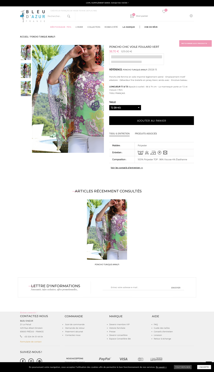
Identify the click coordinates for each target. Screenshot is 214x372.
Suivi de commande (75, 324)
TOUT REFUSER (182, 367)
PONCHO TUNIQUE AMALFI (135, 70)
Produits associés (146, 133)
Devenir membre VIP (119, 324)
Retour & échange (162, 338)
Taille (112, 102)
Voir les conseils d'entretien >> (127, 168)
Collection (93, 27)
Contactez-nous (72, 335)
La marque (129, 27)
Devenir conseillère (118, 335)
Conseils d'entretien (163, 331)
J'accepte (204, 367)
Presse (112, 331)
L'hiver (79, 27)
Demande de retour (75, 328)
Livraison (158, 335)
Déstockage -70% (60, 27)
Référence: (115, 69)
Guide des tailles (162, 328)
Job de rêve (151, 27)
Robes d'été (111, 27)
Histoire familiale (117, 328)
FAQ (156, 324)
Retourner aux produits (195, 43)
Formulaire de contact (30, 341)
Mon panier (140, 16)
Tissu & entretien (119, 133)
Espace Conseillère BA (120, 338)
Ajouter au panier (151, 120)
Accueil (24, 37)
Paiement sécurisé (74, 331)
